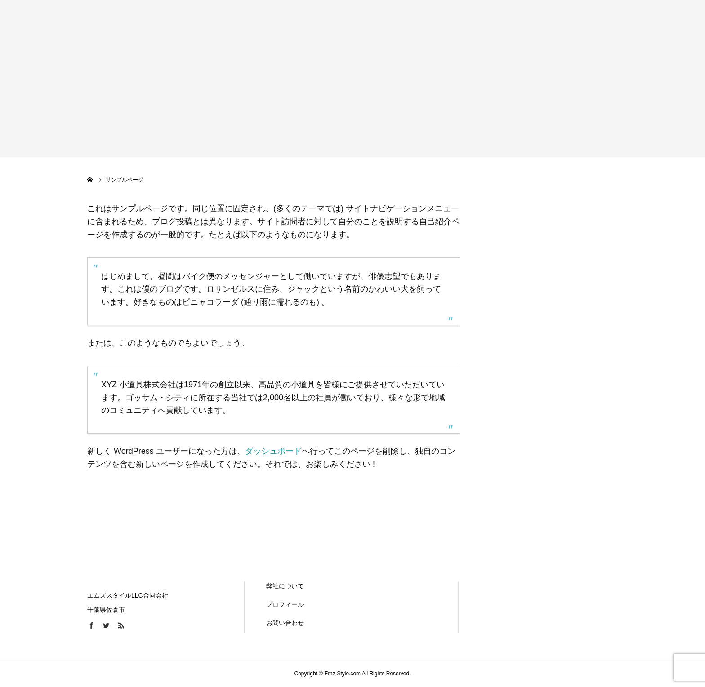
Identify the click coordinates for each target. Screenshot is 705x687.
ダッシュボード (273, 451)
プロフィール (285, 604)
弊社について (285, 585)
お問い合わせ (285, 622)
